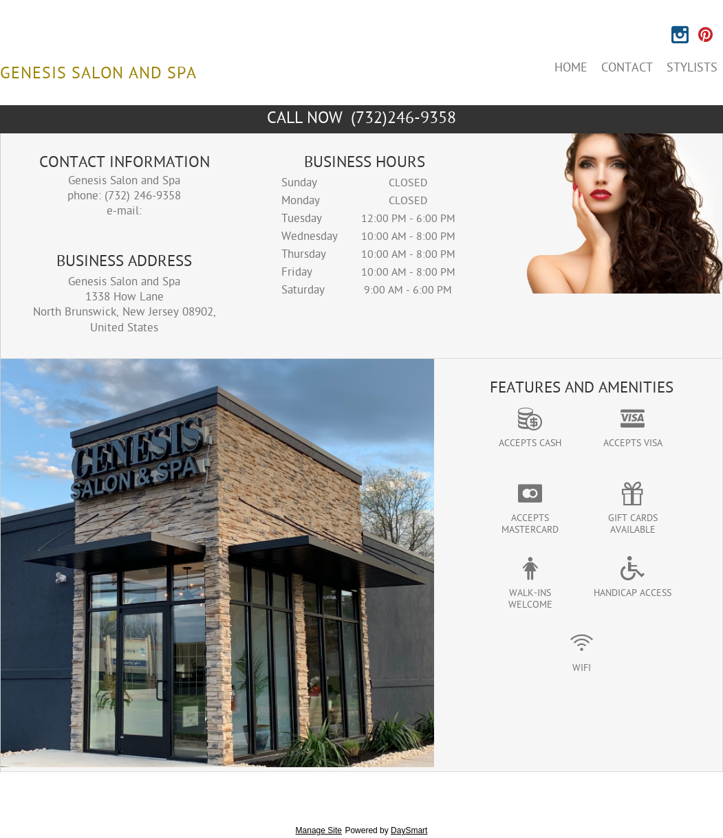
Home (570, 68)
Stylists (692, 68)
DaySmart (409, 830)
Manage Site (319, 830)
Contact (627, 68)
